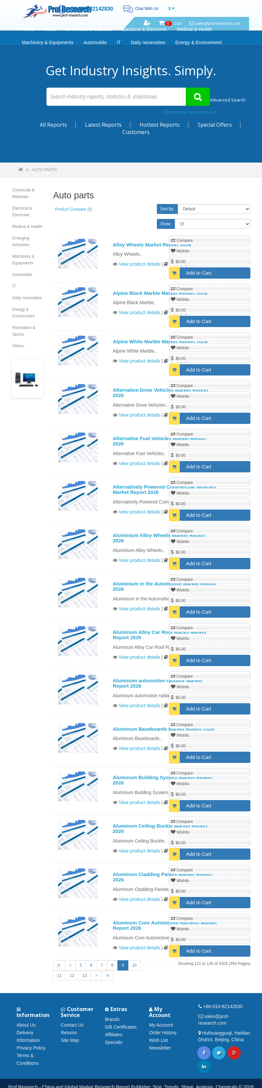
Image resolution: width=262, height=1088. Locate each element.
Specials (113, 1042)
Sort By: (168, 209)
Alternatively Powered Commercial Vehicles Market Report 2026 (164, 489)
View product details (139, 264)
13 (85, 975)
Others (18, 346)
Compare (182, 240)
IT (119, 42)
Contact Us (72, 1025)
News (50, 29)
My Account (161, 1025)
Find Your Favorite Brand (189, 112)
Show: (166, 224)
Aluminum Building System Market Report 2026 (162, 780)
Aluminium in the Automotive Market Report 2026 (165, 586)
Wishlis (180, 250)
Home (28, 29)
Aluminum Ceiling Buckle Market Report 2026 (160, 828)
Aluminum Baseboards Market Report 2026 (163, 729)
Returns (69, 1032)
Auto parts (44, 170)
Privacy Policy (31, 1048)
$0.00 (178, 261)
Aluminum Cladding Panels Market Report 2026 (162, 877)
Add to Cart (190, 273)
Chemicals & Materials (89, 29)
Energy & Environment (198, 42)
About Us (26, 1025)
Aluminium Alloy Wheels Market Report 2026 (159, 538)
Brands (112, 1019)
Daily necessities (148, 42)
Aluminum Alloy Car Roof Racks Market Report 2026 (159, 635)
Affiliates (113, 1034)
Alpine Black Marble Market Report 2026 (160, 293)
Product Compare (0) (73, 209)
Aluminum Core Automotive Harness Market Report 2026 (165, 925)
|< (59, 965)
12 (72, 975)
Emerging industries (20, 241)
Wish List (158, 1040)
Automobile (95, 42)
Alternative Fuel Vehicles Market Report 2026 (159, 441)
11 (59, 975)
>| (107, 975)
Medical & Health (194, 29)
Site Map (70, 1040)
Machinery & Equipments (48, 42)
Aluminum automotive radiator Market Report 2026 (157, 683)
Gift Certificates (121, 1027)
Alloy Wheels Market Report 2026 (152, 244)
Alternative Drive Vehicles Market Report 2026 (160, 392)
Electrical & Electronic (144, 29)
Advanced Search (227, 100)
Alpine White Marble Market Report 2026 (160, 341)
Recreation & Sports (23, 331)
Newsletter (160, 1048)
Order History (162, 1032)
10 (134, 965)
